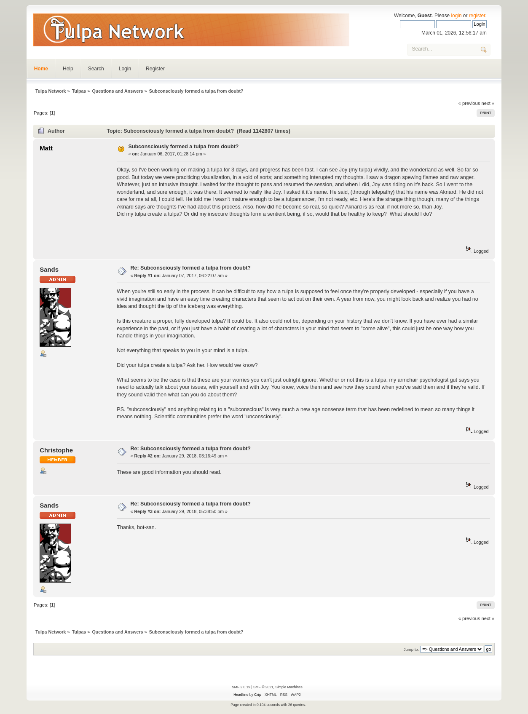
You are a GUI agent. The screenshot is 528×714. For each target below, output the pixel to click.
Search (96, 69)
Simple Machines (288, 687)
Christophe (56, 450)
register (477, 16)
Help (68, 69)
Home (41, 69)
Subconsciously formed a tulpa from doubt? (184, 147)
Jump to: (411, 649)
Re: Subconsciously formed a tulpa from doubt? (191, 268)
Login (125, 69)
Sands (49, 269)
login (456, 16)
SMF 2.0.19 (241, 687)
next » (488, 103)
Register (155, 69)
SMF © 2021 (263, 687)
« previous (469, 103)
